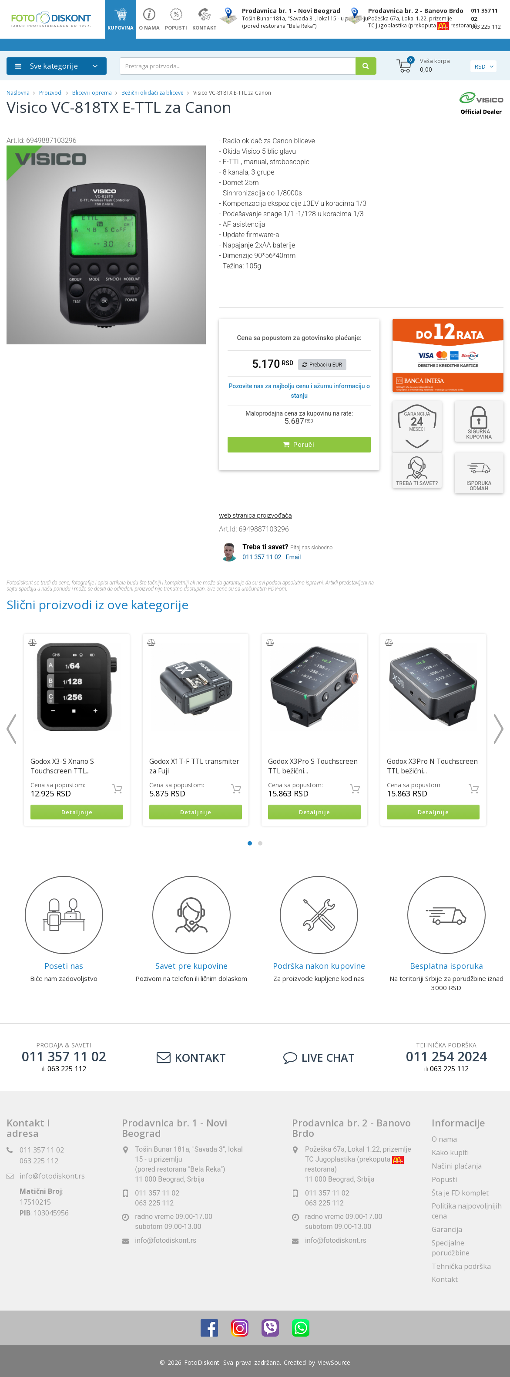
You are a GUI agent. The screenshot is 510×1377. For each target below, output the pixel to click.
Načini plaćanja (457, 1167)
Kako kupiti (450, 1153)
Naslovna (18, 92)
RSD (480, 66)
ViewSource (334, 1364)
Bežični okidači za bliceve (152, 92)
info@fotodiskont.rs (52, 1177)
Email (293, 557)
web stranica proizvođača (255, 515)
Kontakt (191, 1058)
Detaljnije (77, 813)
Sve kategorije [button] (46, 66)
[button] (198, 153)
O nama (444, 1140)
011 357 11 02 (484, 15)
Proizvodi (51, 92)
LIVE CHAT (319, 1058)
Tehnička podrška (461, 1267)
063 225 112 (486, 26)
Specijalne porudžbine (451, 1248)
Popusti (444, 1180)
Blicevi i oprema (92, 92)
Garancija (447, 1230)
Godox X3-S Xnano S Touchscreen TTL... (62, 766)
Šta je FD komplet (460, 1194)
